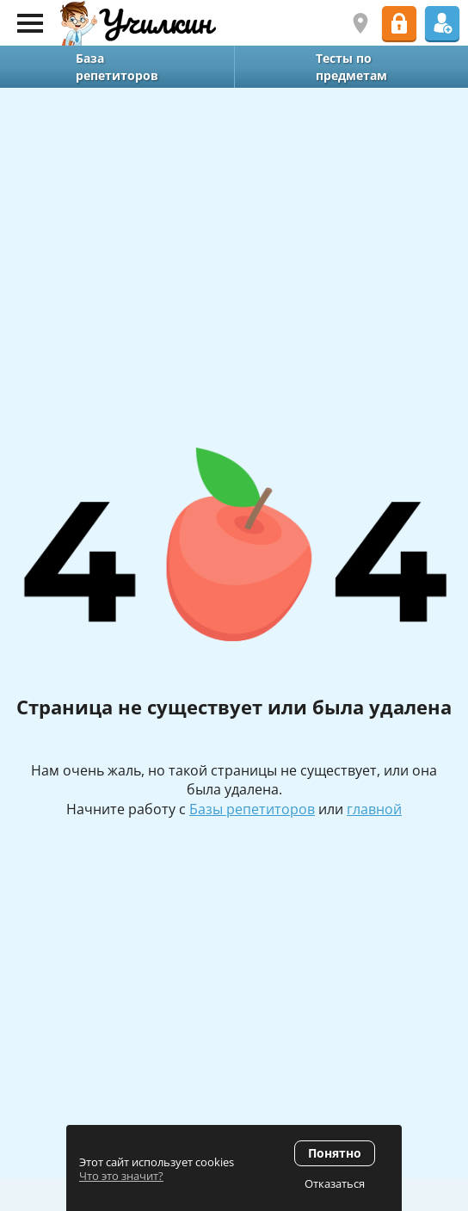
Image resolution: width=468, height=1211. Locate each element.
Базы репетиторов (252, 809)
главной (374, 809)
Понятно (334, 1153)
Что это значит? (121, 1175)
